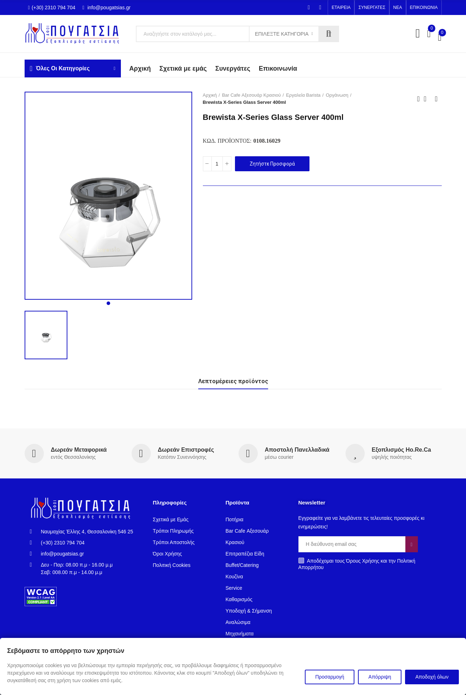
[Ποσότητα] (217, 163)
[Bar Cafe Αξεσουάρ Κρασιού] (253, 95)
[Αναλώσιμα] (257, 622)
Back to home (427, 98)
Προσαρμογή (329, 677)
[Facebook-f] (308, 7)
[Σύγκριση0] (429, 34)
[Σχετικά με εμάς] (183, 68)
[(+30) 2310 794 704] (86, 543)
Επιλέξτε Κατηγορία (281, 34)
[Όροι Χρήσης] (184, 553)
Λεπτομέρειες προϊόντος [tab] (233, 381)
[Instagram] (320, 7)
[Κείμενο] (237, 34)
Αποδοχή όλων (432, 677)
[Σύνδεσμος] (74, 33)
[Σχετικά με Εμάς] (184, 519)
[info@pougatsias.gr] (86, 554)
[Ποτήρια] (257, 519)
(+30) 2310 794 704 (52, 7)
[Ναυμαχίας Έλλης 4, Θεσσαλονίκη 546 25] (86, 532)
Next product (436, 98)
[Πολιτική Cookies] (184, 565)
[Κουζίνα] (257, 576)
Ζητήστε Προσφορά (272, 164)
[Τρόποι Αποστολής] (184, 542)
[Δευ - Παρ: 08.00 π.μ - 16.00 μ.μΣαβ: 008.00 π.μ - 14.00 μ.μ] (86, 568)
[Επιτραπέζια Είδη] (257, 553)
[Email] (351, 544)
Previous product (418, 98)
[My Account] (418, 34)
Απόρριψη (379, 677)
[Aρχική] (140, 68)
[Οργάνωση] (339, 95)
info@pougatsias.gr (106, 7)
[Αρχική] (211, 95)
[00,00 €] (439, 37)
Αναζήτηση (328, 34)
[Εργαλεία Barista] (304, 95)
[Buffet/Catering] (257, 565)
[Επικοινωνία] (278, 68)
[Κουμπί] (226, 163)
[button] (341, 7)
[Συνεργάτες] (233, 68)
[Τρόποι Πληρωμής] (184, 531)
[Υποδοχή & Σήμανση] (257, 611)
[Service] (257, 588)
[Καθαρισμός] (257, 599)
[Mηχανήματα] (257, 633)
